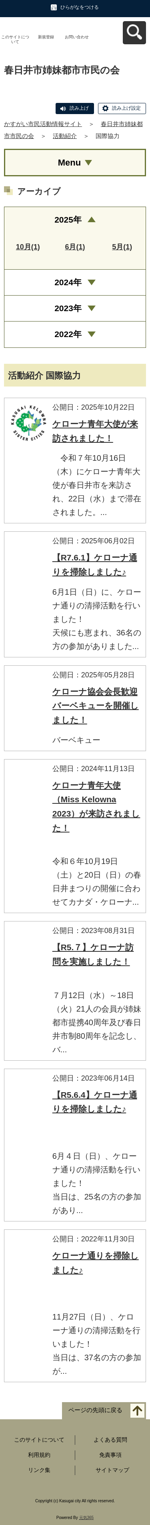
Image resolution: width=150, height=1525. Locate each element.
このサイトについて (15, 39)
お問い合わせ (77, 37)
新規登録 (46, 37)
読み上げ (79, 108)
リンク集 (39, 1470)
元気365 (86, 1517)
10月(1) (28, 247)
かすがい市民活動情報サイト (43, 123)
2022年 (68, 334)
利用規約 (39, 1455)
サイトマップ (112, 1470)
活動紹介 (65, 135)
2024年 (68, 282)
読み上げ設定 (126, 108)
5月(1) (122, 247)
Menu (69, 163)
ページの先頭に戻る (95, 1410)
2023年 (68, 308)
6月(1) (75, 247)
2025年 (68, 219)
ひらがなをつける (79, 7)
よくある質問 (110, 1439)
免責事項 (110, 1455)
